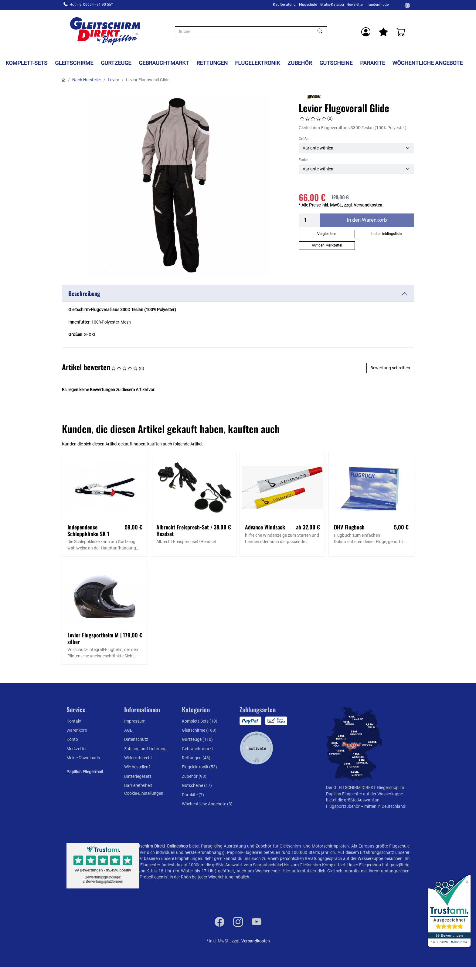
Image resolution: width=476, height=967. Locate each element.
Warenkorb (76, 730)
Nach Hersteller (86, 79)
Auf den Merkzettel (327, 245)
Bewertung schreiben (390, 367)
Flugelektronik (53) (199, 766)
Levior (113, 79)
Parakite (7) (193, 794)
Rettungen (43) (196, 757)
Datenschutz (136, 739)
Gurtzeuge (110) (197, 739)
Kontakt (74, 721)
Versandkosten (255, 940)
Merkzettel (76, 748)
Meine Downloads (83, 757)
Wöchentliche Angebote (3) (207, 803)
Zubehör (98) (194, 776)
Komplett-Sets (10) (199, 721)
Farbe (303, 160)
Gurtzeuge (116, 63)
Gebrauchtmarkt (164, 63)
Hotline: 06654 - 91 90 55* (91, 4)
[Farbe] (356, 169)
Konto (72, 739)
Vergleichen (326, 234)
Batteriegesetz (137, 776)
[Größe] (356, 148)
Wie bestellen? (137, 766)
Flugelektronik (257, 63)
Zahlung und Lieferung (145, 748)
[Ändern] (407, 5)
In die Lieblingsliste (386, 234)
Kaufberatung (284, 4)
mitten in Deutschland (384, 806)
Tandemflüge (378, 4)
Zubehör (299, 63)
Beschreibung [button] (84, 293)
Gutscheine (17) (197, 785)
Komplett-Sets (27, 63)
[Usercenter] (365, 32)
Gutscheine (335, 63)
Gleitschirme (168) (199, 730)
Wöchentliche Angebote (428, 63)
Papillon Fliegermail (84, 771)
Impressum (134, 721)
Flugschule (308, 4)
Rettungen (212, 63)
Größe (303, 139)
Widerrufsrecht (138, 757)
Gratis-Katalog (332, 4)
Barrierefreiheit (138, 785)
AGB (128, 730)
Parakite (372, 63)
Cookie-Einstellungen (143, 793)
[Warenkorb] (401, 32)
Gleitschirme (74, 63)
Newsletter (355, 4)
